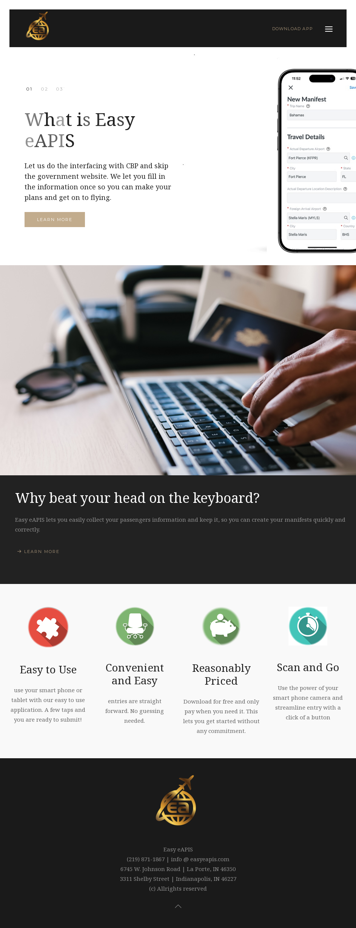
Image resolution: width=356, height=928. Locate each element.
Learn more (54, 219)
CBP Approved (44, 89)
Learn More (42, 551)
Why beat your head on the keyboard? (137, 498)
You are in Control (59, 89)
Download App (292, 28)
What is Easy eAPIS (29, 89)
